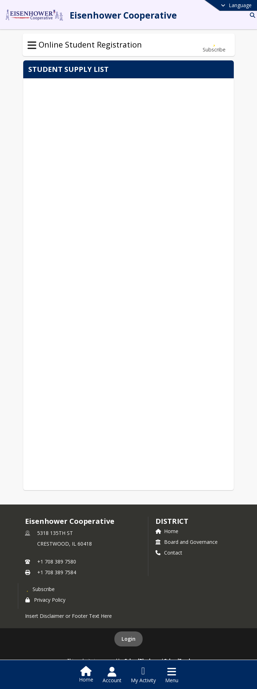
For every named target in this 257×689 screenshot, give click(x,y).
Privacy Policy (45, 599)
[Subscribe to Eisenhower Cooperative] (40, 589)
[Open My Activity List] (143, 675)
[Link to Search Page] (251, 15)
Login (128, 638)
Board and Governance (186, 541)
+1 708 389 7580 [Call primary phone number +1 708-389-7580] (56, 561)
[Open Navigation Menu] (171, 675)
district (171, 521)
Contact (168, 552)
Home (166, 531)
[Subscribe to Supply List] (214, 45)
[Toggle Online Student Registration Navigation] (32, 45)
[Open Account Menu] (112, 675)
